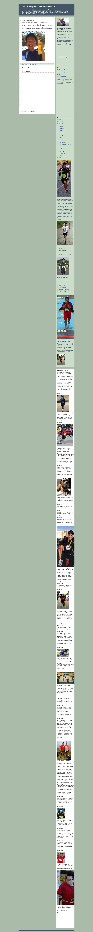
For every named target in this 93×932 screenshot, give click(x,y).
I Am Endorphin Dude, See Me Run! (38, 6)
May (61, 148)
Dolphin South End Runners (64, 281)
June (61, 137)
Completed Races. (62, 76)
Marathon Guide (62, 285)
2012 (60, 121)
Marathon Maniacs (62, 287)
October (62, 130)
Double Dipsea (63, 139)
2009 (60, 157)
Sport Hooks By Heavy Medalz (65, 293)
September (62, 132)
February (62, 153)
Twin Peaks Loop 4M (64, 140)
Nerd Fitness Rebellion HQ (64, 289)
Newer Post (22, 108)
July (61, 135)
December (62, 126)
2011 (60, 123)
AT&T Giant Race (63, 142)
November (62, 128)
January (62, 155)
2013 (60, 119)
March (61, 151)
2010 (60, 125)
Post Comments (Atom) (30, 111)
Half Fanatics (61, 283)
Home (37, 108)
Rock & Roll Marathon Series (65, 291)
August (61, 133)
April (61, 149)
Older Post (52, 108)
